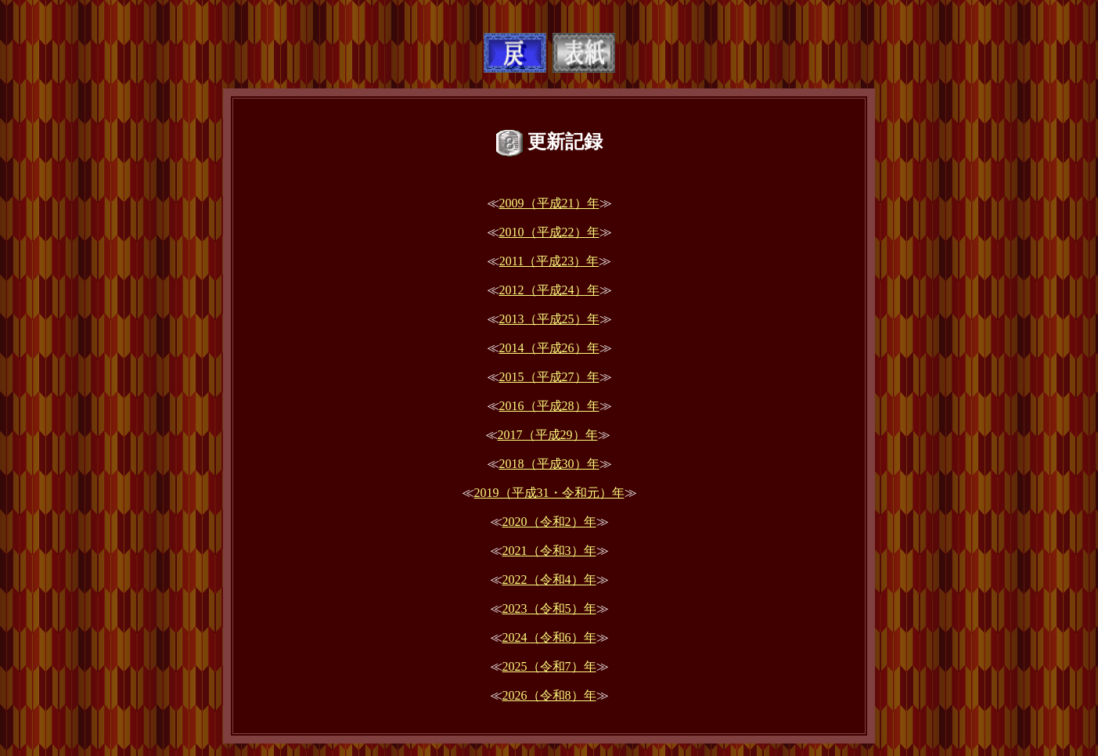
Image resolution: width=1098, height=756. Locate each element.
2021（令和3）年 (549, 550)
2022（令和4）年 (549, 579)
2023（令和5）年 (549, 608)
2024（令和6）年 (549, 637)
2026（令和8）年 (549, 695)
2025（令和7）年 (549, 666)
